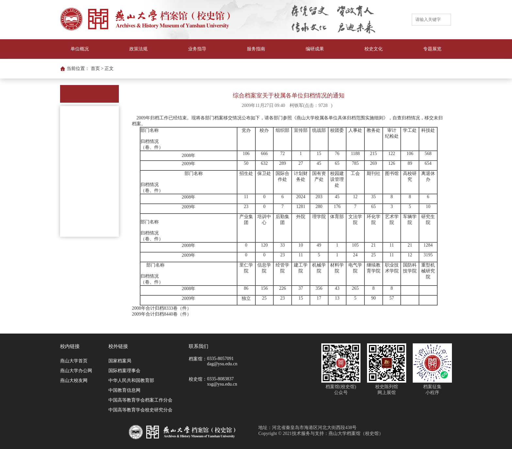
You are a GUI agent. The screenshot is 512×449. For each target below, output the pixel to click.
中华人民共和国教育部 (131, 380)
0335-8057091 (220, 358)
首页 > (97, 68)
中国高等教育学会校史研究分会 (140, 409)
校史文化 (373, 48)
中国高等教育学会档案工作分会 (140, 400)
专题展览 (432, 48)
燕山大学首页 (74, 360)
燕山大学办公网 (76, 370)
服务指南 (256, 48)
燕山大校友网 (74, 380)
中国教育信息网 (124, 390)
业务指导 (197, 48)
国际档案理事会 (124, 370)
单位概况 (80, 48)
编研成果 (315, 48)
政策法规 (138, 48)
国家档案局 (119, 360)
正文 (109, 68)
